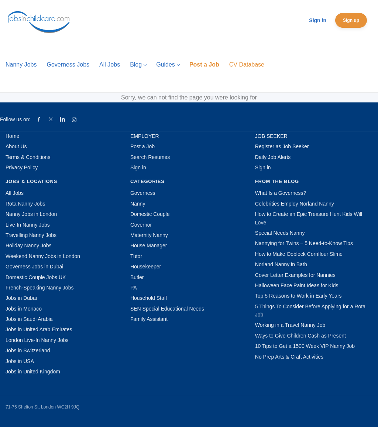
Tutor (136, 256)
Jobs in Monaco (24, 309)
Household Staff (148, 298)
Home (12, 136)
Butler (137, 277)
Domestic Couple (150, 214)
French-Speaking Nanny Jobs (39, 288)
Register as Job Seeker (282, 146)
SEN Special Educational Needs (167, 309)
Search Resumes (150, 157)
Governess (142, 193)
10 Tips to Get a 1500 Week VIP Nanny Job (305, 346)
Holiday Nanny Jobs (29, 245)
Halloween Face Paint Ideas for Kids (297, 285)
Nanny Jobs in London (31, 214)
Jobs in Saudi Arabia (29, 319)
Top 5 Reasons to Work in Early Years (298, 296)
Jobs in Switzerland (28, 350)
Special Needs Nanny (280, 233)
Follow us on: (15, 119)
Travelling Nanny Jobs (31, 235)
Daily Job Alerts (273, 157)
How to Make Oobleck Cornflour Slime (299, 254)
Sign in (317, 20)
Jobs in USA (20, 361)
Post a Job (142, 146)
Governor (141, 225)
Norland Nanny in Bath (281, 264)
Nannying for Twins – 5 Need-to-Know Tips (304, 243)
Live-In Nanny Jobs (28, 225)
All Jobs (15, 193)
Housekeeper (145, 267)
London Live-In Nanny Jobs (37, 340)
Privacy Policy (22, 167)
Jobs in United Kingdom (33, 372)
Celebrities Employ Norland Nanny (294, 204)
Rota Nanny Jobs (25, 204)
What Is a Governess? (280, 193)
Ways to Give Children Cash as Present (300, 336)
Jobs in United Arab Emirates (39, 329)
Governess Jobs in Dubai (34, 267)
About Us (16, 146)
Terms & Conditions (28, 157)
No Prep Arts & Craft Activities (289, 357)
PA (133, 288)
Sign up (351, 20)
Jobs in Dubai (21, 298)
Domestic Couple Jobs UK (36, 277)
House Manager (148, 245)
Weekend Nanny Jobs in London (43, 256)
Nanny (137, 204)
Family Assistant (149, 319)
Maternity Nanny (149, 235)
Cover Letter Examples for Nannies (295, 275)
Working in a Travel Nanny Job (290, 325)
